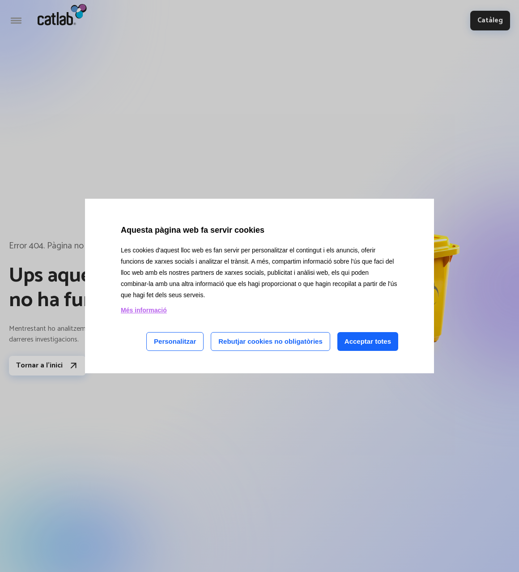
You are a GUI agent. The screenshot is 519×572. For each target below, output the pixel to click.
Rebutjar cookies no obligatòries (270, 341)
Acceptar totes (368, 341)
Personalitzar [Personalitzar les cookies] (175, 341)
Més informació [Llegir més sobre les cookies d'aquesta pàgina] (144, 310)
